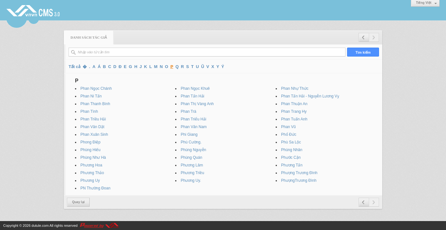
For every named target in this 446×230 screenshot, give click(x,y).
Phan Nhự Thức (294, 88)
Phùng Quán (191, 157)
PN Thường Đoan (95, 188)
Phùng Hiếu (90, 150)
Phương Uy (90, 180)
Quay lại (78, 202)
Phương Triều (192, 173)
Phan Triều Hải (93, 119)
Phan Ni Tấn (91, 96)
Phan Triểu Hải (193, 119)
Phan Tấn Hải (192, 96)
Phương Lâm (192, 165)
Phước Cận (291, 157)
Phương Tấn (291, 165)
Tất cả (74, 66)
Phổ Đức (288, 134)
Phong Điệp (90, 142)
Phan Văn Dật (92, 127)
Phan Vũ (288, 127)
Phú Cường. (191, 142)
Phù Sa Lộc (291, 142)
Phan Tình (89, 111)
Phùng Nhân (291, 150)
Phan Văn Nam (193, 127)
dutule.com (40, 225)
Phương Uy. (191, 180)
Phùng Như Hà (93, 157)
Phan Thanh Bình (95, 104)
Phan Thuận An (294, 104)
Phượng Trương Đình (299, 173)
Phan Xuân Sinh (94, 134)
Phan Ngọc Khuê (195, 88)
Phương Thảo (92, 173)
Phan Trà (188, 111)
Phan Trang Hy (294, 111)
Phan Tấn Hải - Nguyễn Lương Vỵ (310, 96)
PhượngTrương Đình (298, 180)
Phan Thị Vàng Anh (197, 104)
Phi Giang (189, 134)
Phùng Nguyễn (193, 150)
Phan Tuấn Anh (294, 119)
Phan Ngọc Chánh (96, 88)
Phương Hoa (91, 165)
